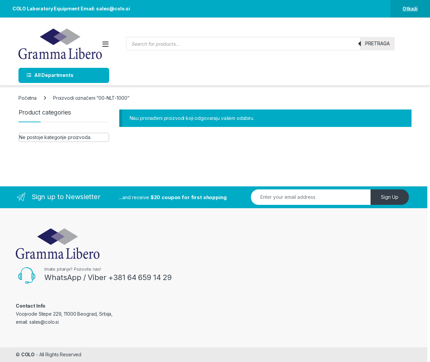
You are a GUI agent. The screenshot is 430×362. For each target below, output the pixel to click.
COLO (28, 354)
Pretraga (377, 43)
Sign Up (389, 197)
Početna (27, 98)
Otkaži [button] (410, 8)
